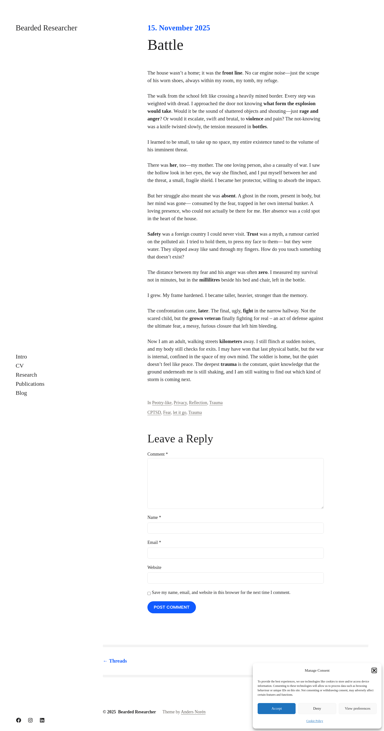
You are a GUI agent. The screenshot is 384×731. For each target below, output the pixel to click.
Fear (167, 412)
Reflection (198, 402)
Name (154, 517)
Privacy (180, 402)
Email (154, 542)
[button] (374, 670)
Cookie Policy (314, 721)
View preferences (357, 708)
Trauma (216, 402)
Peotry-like (161, 402)
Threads (118, 661)
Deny (317, 708)
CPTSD (154, 412)
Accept (276, 708)
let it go (179, 412)
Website (154, 567)
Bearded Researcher (46, 28)
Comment (157, 454)
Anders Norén (193, 711)
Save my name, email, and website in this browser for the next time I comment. (221, 592)
